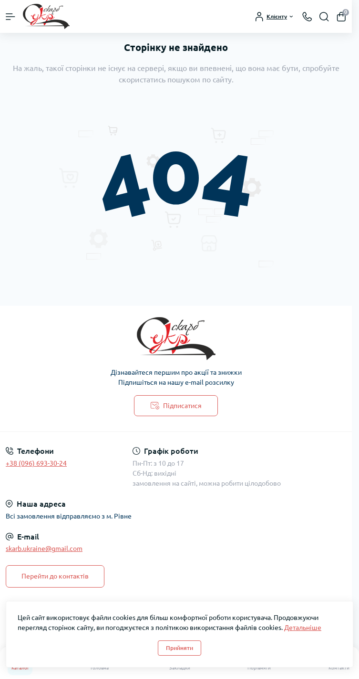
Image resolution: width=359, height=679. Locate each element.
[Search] (324, 16)
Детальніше (302, 627)
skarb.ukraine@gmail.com (44, 548)
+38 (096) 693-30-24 (36, 463)
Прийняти (179, 648)
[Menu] (10, 16)
